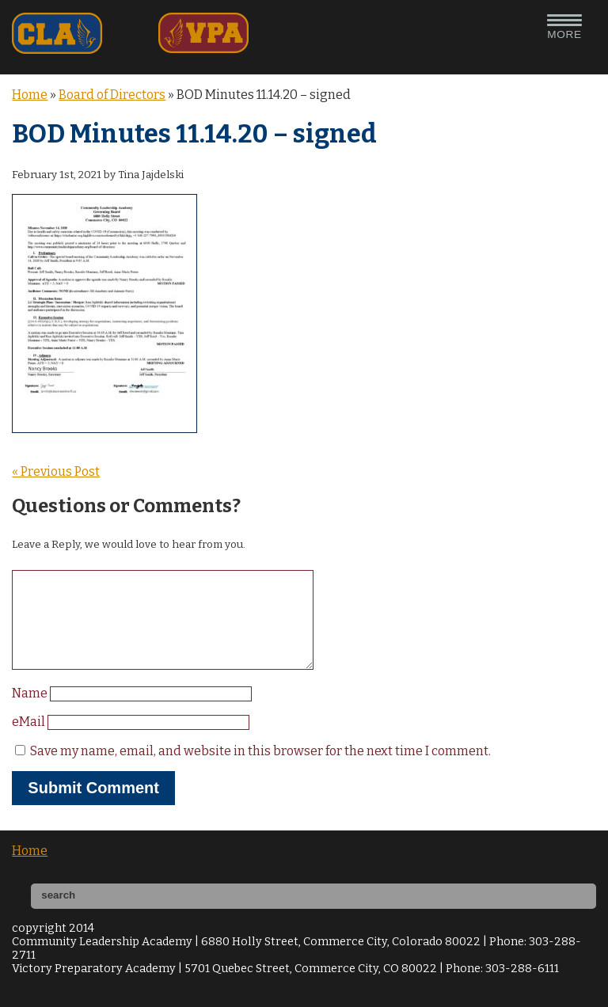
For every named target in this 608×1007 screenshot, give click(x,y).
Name (31, 712)
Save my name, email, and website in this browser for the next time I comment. (260, 769)
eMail (30, 740)
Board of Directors (112, 94)
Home (30, 94)
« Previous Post (56, 471)
